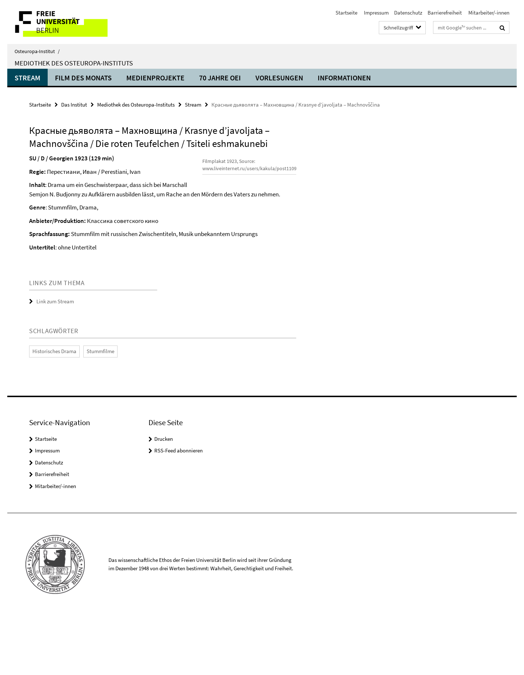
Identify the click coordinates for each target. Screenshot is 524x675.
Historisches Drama (54, 410)
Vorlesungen (279, 77)
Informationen (344, 77)
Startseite (346, 12)
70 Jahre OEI (220, 77)
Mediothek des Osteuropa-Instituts (74, 63)
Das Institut (74, 104)
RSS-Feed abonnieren (178, 509)
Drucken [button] (163, 498)
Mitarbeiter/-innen (488, 12)
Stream (27, 77)
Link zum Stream (55, 361)
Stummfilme (100, 410)
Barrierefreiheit (445, 12)
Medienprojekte (155, 77)
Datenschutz (408, 12)
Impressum (376, 12)
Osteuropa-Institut (37, 51)
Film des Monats (83, 77)
